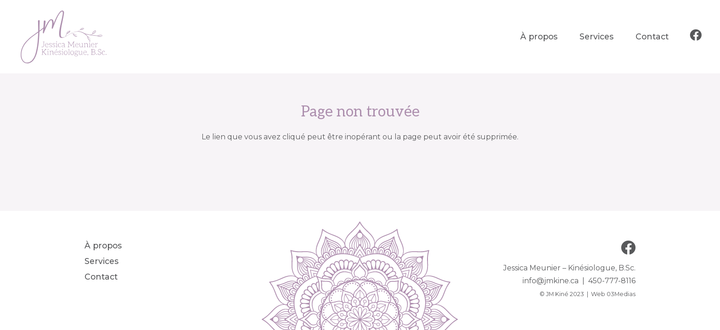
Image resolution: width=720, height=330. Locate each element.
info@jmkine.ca (551, 280)
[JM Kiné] (64, 37)
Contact (101, 276)
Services (101, 261)
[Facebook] (696, 35)
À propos (103, 245)
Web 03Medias (613, 294)
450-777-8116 (612, 280)
